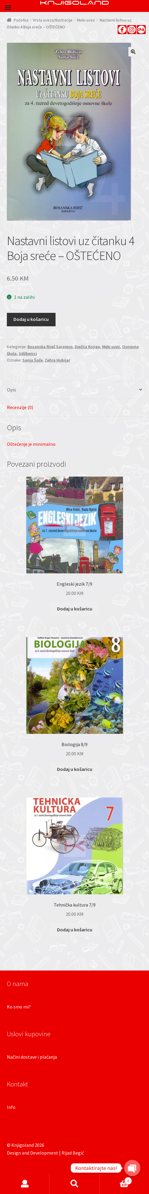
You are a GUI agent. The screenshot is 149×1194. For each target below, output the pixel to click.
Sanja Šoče (32, 360)
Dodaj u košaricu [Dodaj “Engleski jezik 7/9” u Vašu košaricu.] (74, 609)
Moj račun (25, 1184)
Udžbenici (28, 353)
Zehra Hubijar (57, 360)
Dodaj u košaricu (31, 319)
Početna (21, 20)
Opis (11, 390)
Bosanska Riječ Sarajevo (50, 346)
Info (11, 1107)
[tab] (74, 390)
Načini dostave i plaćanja (32, 1057)
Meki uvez (86, 20)
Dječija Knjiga (87, 346)
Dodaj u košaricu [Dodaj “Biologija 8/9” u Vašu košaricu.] (74, 769)
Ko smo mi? (19, 1007)
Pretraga (74, 1184)
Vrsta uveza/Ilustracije (53, 20)
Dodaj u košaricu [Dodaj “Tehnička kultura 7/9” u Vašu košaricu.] (74, 930)
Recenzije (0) (20, 407)
